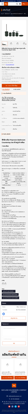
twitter (15, 406)
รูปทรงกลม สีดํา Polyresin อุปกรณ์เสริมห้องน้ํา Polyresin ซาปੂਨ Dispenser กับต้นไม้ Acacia (7, 373)
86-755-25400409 (22, 1)
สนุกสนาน (14, 318)
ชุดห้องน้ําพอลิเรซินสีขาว (8, 291)
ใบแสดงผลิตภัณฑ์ (10, 64)
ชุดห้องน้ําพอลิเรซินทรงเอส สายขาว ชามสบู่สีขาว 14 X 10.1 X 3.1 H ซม (20, 373)
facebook (12, 406)
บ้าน (2, 13)
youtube (9, 406)
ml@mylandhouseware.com (8, 1)
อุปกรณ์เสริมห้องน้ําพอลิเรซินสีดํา (10, 297)
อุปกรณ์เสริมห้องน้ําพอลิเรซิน (16, 13)
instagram (19, 406)
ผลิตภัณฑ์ (7, 13)
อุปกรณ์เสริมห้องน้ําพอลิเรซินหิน (10, 294)
